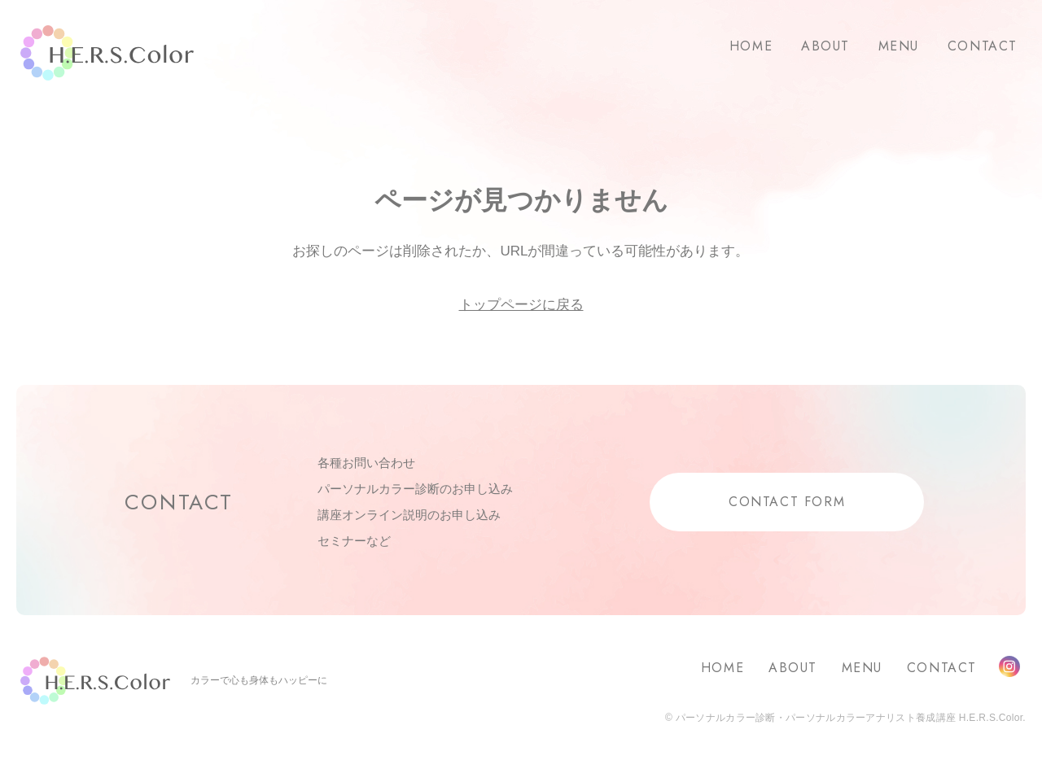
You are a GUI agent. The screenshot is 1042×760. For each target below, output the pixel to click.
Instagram (1009, 666)
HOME (751, 46)
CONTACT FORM (787, 501)
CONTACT (983, 46)
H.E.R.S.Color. (107, 53)
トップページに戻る (521, 304)
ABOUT (825, 46)
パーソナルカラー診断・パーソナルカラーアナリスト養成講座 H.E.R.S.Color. (849, 717)
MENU (898, 46)
